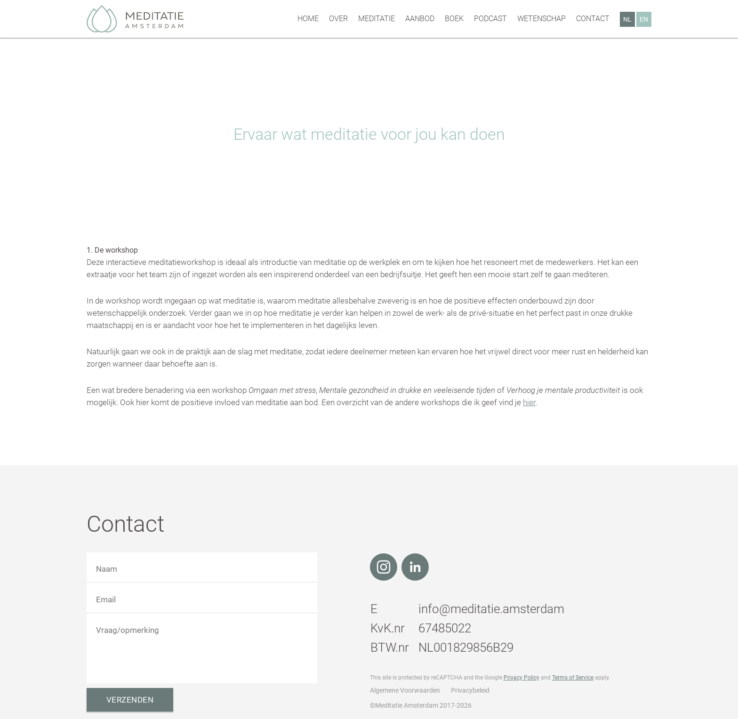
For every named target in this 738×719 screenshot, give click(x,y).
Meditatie (376, 18)
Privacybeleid (470, 690)
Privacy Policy (521, 677)
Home (308, 18)
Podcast (490, 18)
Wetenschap (541, 18)
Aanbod (419, 18)
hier (529, 402)
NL (627, 19)
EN (644, 19)
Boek (454, 18)
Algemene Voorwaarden (405, 690)
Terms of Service (573, 677)
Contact (593, 18)
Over (338, 18)
